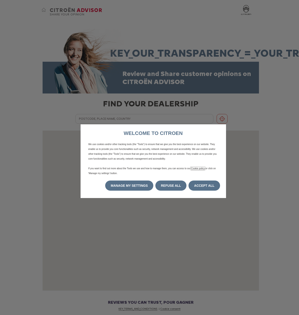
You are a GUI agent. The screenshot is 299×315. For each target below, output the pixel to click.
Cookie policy (198, 168)
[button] (129, 186)
